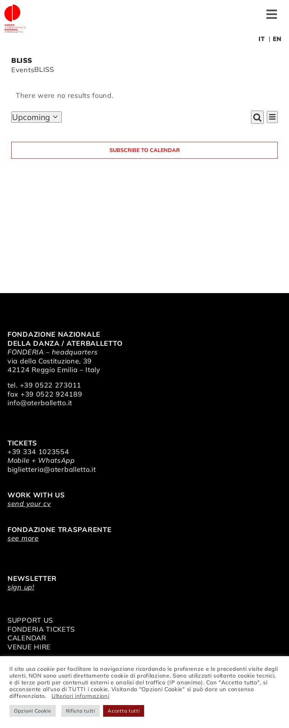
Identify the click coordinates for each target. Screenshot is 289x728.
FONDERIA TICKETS (41, 629)
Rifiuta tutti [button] (80, 711)
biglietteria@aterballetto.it (52, 469)
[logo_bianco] (15, 7)
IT (262, 39)
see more (23, 538)
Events (22, 69)
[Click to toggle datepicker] (36, 117)
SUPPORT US (30, 620)
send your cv (29, 503)
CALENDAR (27, 638)
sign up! (21, 587)
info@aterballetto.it (40, 402)
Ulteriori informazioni (80, 695)
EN (277, 39)
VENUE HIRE (29, 647)
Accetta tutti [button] (124, 711)
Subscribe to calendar (145, 150)
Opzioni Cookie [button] (32, 711)
